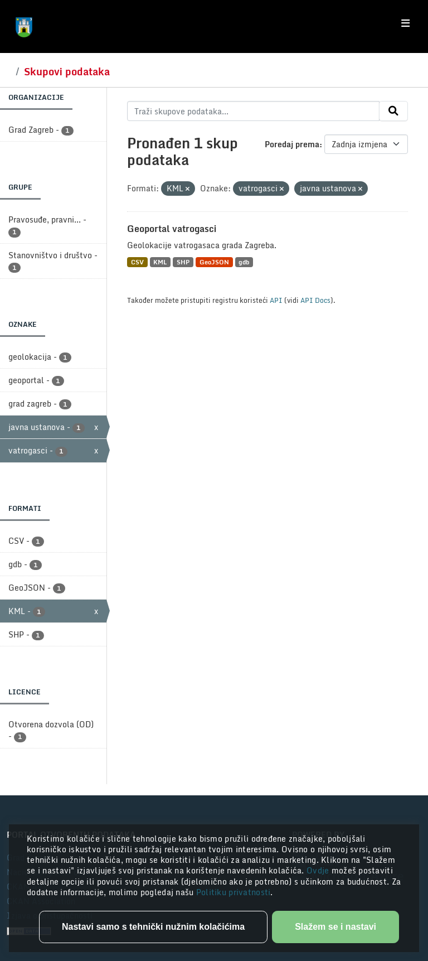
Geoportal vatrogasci (171, 228)
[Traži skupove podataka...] (253, 111)
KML (160, 262)
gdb (244, 262)
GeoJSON (214, 262)
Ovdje (319, 870)
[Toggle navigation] (405, 23)
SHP (183, 262)
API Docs (315, 300)
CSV (137, 262)
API (276, 300)
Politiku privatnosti (233, 892)
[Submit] (393, 111)
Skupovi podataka (67, 71)
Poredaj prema (292, 144)
